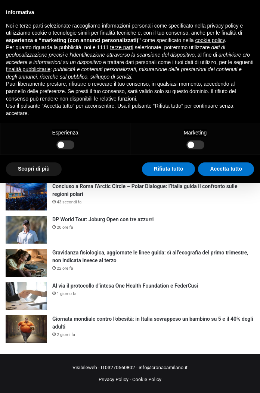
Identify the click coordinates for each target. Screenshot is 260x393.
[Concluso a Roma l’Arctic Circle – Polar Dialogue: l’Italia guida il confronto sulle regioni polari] (26, 196)
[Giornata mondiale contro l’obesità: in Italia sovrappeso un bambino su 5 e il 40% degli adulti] (26, 329)
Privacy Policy (114, 379)
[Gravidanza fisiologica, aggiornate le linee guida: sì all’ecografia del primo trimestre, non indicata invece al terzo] (26, 263)
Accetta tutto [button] (226, 169)
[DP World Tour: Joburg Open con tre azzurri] (26, 230)
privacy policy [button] (223, 26)
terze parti (121, 47)
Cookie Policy (146, 379)
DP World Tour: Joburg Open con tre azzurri (103, 219)
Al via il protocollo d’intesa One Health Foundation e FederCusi (125, 286)
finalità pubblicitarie (28, 69)
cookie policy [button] (210, 40)
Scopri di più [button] (34, 169)
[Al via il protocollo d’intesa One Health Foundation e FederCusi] (26, 296)
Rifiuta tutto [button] (168, 169)
